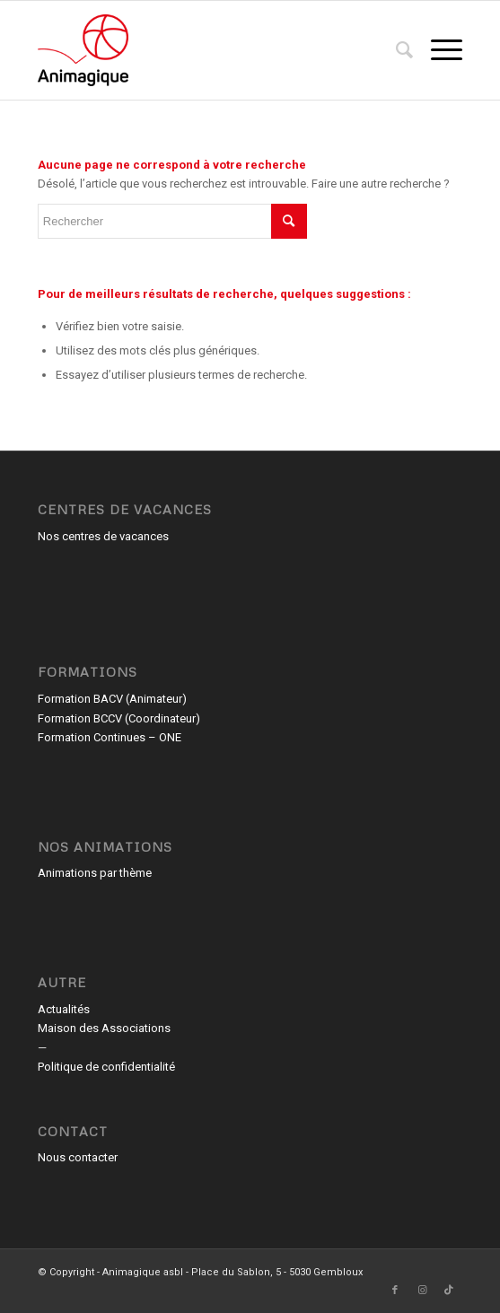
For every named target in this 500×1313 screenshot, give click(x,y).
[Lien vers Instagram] (421, 1290)
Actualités (64, 1009)
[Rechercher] (395, 50)
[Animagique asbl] (208, 50)
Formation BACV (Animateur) (112, 698)
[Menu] (437, 50)
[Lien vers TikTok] (448, 1290)
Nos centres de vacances (103, 536)
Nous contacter (78, 1157)
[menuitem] (395, 50)
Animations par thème (95, 873)
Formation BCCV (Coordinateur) (119, 718)
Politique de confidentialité (106, 1066)
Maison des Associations (104, 1028)
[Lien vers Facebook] (395, 1290)
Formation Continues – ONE (109, 737)
